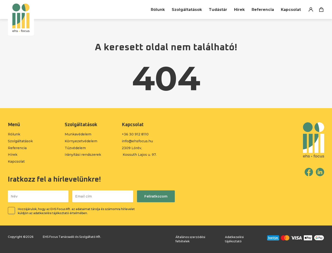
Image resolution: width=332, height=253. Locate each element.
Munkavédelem (78, 134)
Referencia (262, 9)
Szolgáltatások (186, 9)
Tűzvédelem (75, 148)
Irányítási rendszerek (83, 154)
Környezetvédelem (81, 141)
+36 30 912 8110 (135, 134)
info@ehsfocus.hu (137, 141)
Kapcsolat (291, 9)
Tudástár (217, 9)
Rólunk (157, 9)
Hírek (239, 9)
